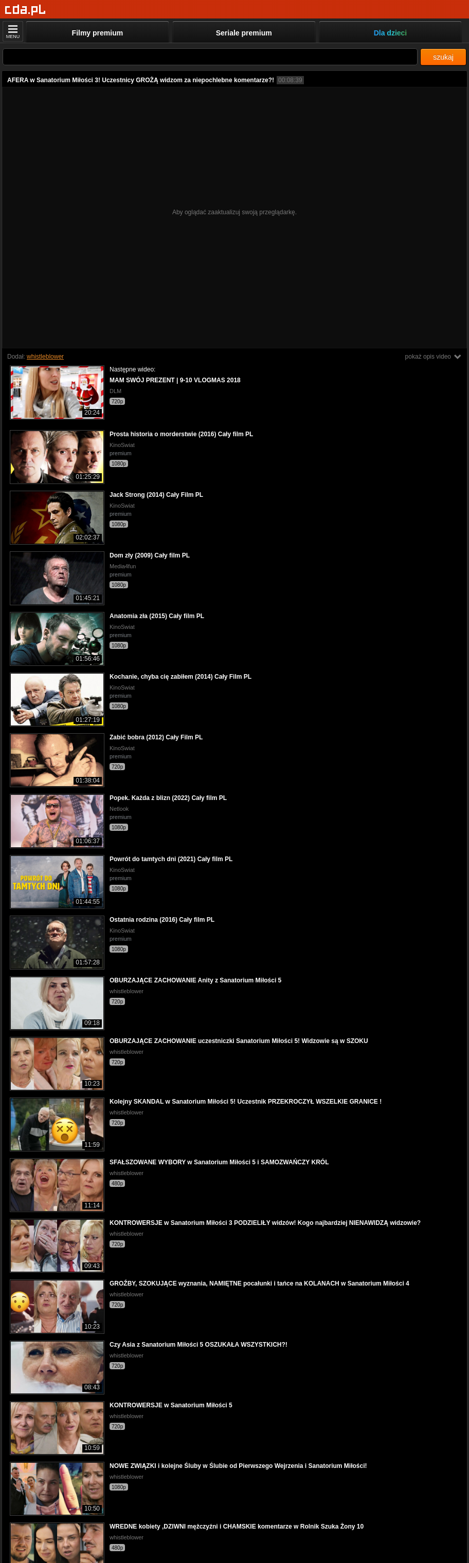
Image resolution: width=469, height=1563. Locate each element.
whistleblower (45, 356)
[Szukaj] (210, 56)
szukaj (443, 57)
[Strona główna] (25, 10)
